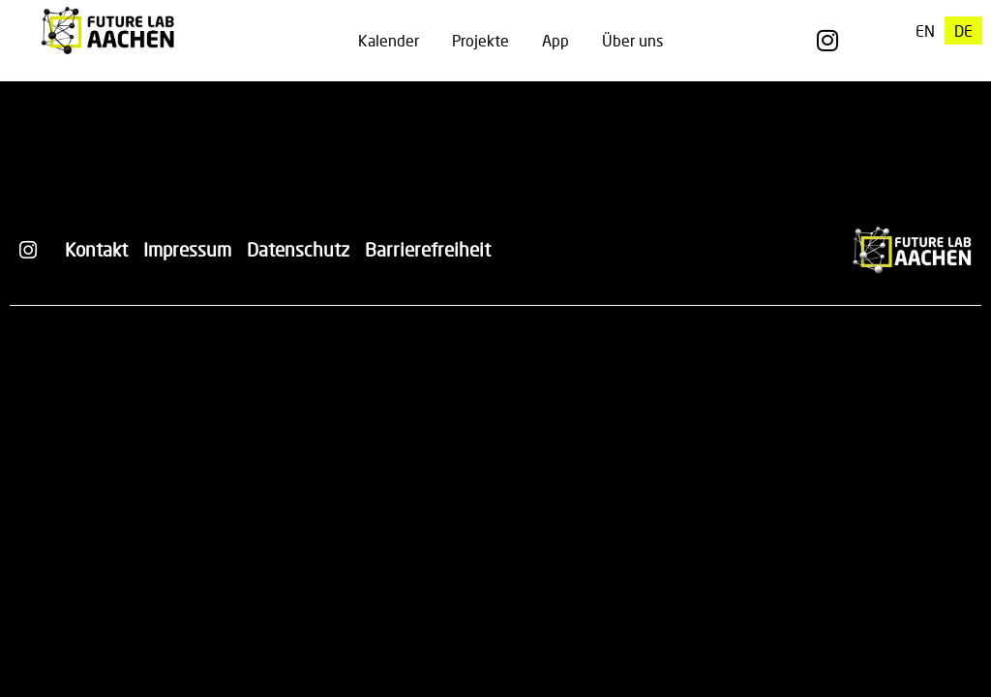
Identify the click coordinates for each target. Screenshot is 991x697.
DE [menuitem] (963, 30)
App (555, 40)
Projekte (480, 40)
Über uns (632, 40)
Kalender (388, 40)
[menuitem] (925, 30)
